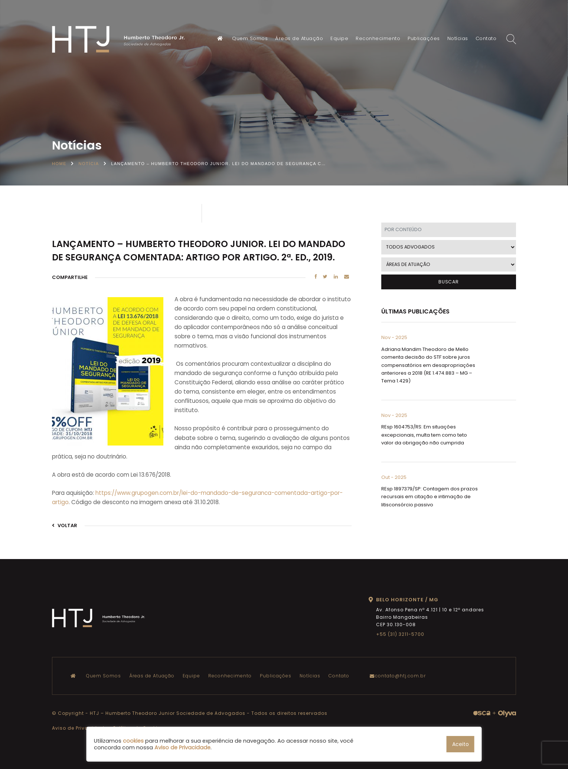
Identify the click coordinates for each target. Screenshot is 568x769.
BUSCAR (448, 282)
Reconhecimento (378, 38)
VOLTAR (64, 525)
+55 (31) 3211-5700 (400, 634)
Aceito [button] (460, 744)
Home (59, 163)
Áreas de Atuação (299, 38)
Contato (486, 38)
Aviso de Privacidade (79, 728)
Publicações (424, 38)
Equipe (339, 38)
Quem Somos (250, 38)
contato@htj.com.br (399, 676)
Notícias (457, 38)
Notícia (89, 163)
